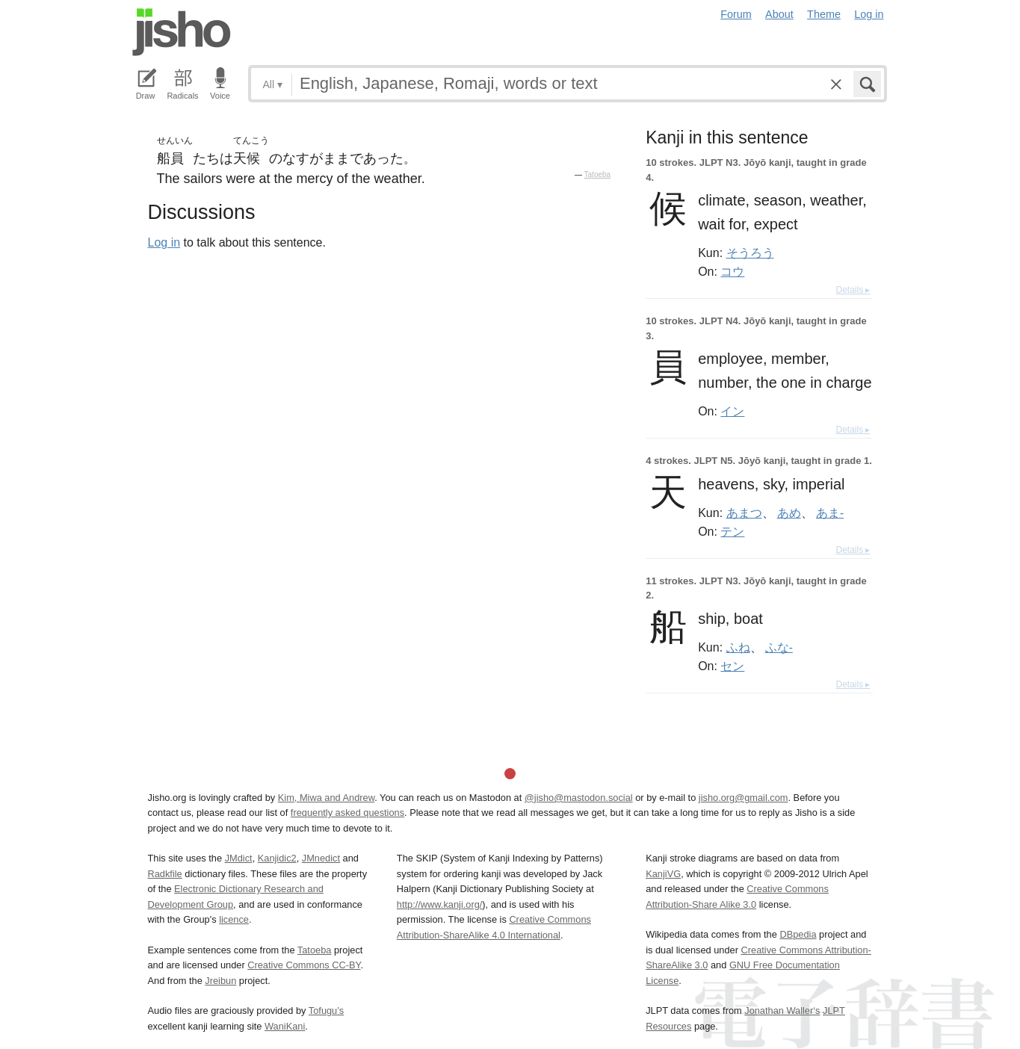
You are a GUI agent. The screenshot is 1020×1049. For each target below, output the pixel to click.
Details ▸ (852, 290)
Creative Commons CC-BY (303, 965)
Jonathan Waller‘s (782, 1010)
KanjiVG (663, 873)
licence (234, 919)
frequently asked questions (347, 812)
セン (732, 665)
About (779, 14)
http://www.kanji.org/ (440, 904)
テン (732, 531)
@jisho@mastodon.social (579, 797)
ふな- (779, 647)
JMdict (239, 858)
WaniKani (285, 1026)
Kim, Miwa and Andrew (326, 797)
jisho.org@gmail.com (743, 797)
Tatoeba (597, 174)
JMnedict (321, 858)
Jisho (181, 32)
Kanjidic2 (277, 858)
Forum (736, 14)
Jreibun (220, 980)
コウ (732, 271)
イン (732, 411)
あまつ (744, 512)
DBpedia (797, 934)
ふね (738, 647)
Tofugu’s (326, 1010)
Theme (824, 14)
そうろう (750, 252)
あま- (830, 512)
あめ (789, 512)
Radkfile (165, 873)
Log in (868, 14)
